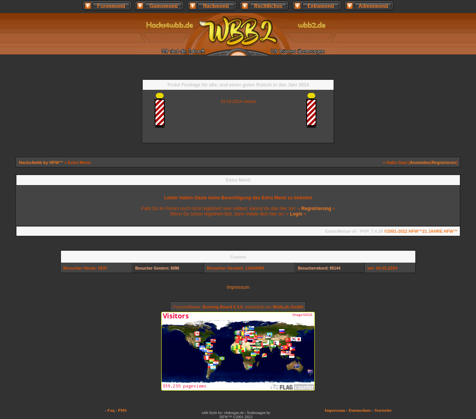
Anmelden (420, 162)
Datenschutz (360, 410)
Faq (110, 410)
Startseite (383, 410)
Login (296, 214)
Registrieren (443, 162)
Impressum (237, 287)
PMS (122, 410)
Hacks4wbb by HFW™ (41, 162)
